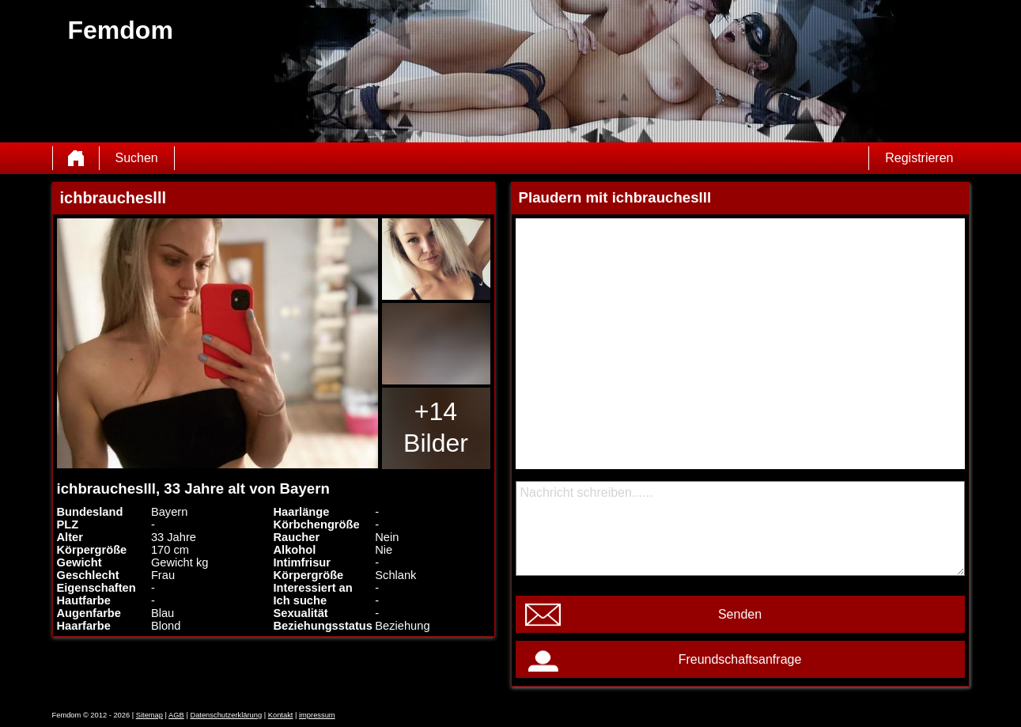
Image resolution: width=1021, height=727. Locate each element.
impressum (317, 715)
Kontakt (280, 715)
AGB (176, 715)
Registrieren (919, 158)
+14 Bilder (435, 427)
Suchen (136, 158)
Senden (740, 614)
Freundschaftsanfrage (740, 659)
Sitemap (149, 715)
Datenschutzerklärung (226, 715)
